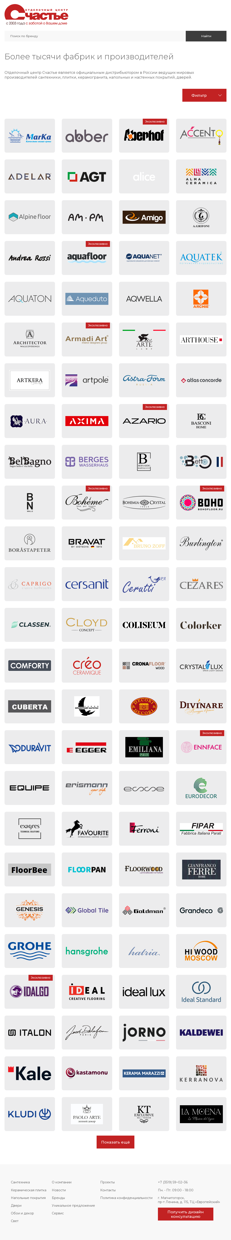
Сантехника (20, 1182)
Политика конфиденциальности (126, 1198)
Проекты (107, 1182)
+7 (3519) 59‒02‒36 (173, 1182)
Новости (59, 1190)
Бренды (58, 1198)
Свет (15, 1221)
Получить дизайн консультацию (185, 1214)
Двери (16, 1206)
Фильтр (199, 95)
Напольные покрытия (28, 1198)
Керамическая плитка (28, 1190)
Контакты (108, 1190)
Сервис (58, 1213)
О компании (61, 1182)
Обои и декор (22, 1213)
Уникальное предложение (73, 1206)
